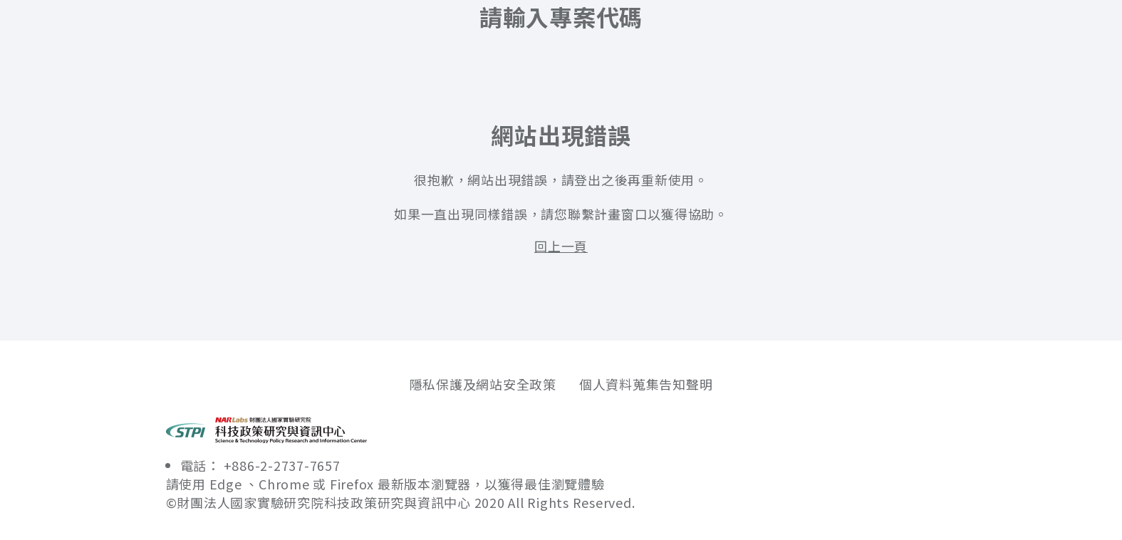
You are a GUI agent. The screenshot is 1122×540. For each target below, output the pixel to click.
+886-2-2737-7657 (282, 465)
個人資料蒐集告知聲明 (646, 384)
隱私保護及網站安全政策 (483, 384)
